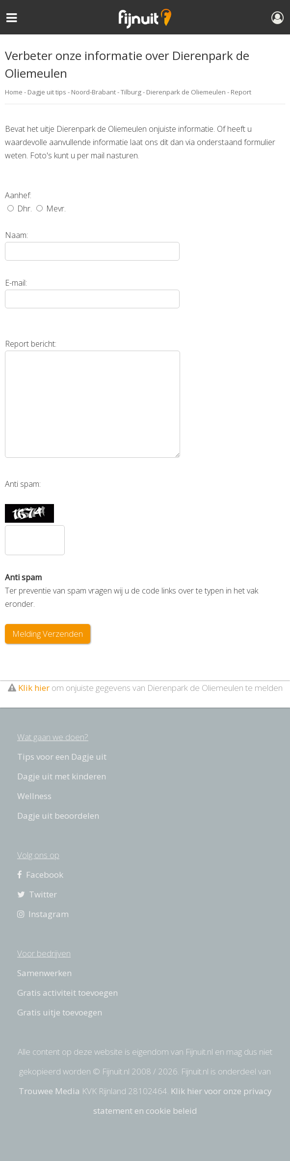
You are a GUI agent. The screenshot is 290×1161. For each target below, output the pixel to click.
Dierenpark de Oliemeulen (186, 92)
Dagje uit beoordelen (58, 815)
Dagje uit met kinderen (61, 776)
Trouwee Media (49, 1091)
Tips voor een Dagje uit (61, 756)
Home (14, 92)
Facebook (40, 874)
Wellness (34, 796)
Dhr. (19, 208)
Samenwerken (44, 973)
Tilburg (131, 92)
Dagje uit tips (46, 92)
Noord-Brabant (93, 92)
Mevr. (51, 208)
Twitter (37, 894)
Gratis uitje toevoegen (59, 1012)
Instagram (43, 914)
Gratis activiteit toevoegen (67, 992)
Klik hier (34, 687)
